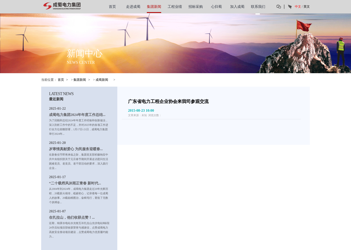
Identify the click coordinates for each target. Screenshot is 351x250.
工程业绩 (175, 7)
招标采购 (195, 7)
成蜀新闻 (102, 79)
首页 (112, 7)
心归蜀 (216, 7)
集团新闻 (154, 7)
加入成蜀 (237, 7)
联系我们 (258, 7)
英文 (307, 6)
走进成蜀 (133, 7)
